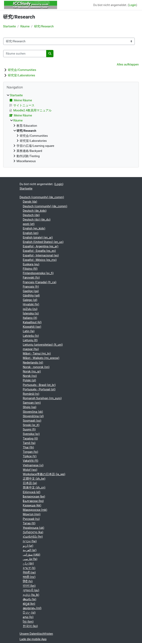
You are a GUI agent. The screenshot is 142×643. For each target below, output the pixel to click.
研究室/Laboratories (21, 75)
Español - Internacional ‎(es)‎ (41, 255)
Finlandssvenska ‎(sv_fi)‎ (38, 273)
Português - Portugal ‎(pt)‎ (39, 389)
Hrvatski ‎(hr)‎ (31, 304)
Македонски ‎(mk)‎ (35, 510)
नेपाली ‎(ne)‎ (29, 572)
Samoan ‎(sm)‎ (32, 402)
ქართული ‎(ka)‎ (33, 532)
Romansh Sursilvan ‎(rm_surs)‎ (42, 398)
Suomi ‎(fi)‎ (29, 429)
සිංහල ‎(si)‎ (29, 612)
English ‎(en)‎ (31, 233)
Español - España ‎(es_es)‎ (39, 251)
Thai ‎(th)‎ (28, 447)
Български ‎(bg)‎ (33, 501)
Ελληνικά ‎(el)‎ (31, 492)
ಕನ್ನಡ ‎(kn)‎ (29, 604)
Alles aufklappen (128, 64)
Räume (25, 26)
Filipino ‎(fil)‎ (30, 269)
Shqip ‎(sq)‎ (29, 407)
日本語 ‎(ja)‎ (30, 483)
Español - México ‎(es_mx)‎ (40, 260)
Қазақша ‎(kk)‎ (32, 505)
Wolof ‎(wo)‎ (30, 470)
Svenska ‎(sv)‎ (31, 434)
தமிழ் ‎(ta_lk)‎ (31, 595)
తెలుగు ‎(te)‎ (29, 599)
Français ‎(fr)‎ (31, 286)
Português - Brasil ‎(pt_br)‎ (39, 385)
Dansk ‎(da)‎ (30, 201)
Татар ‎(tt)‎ (29, 523)
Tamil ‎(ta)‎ (29, 443)
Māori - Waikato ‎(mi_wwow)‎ (41, 358)
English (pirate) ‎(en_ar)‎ (38, 237)
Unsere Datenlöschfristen (36, 634)
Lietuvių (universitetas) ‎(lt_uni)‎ (43, 344)
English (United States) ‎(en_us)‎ (43, 242)
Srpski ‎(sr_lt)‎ (31, 425)
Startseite (9, 26)
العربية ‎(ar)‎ (30, 550)
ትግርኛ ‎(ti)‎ (29, 568)
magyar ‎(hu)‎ (31, 349)
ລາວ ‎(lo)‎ (28, 617)
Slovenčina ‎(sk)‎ (33, 412)
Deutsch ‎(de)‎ (31, 215)
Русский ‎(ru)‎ (31, 519)
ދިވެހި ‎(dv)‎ (28, 563)
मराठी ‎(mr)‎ (29, 577)
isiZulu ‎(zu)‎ (30, 309)
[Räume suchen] (24, 53)
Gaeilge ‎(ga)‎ (31, 291)
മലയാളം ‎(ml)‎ (32, 608)
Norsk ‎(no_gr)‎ (32, 371)
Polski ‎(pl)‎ (29, 380)
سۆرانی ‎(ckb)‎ (31, 554)
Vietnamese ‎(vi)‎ (33, 465)
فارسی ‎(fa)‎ (30, 559)
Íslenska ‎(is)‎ (31, 313)
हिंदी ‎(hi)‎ (28, 581)
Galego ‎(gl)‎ (30, 300)
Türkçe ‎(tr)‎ (30, 456)
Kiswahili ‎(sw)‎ (32, 327)
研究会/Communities (22, 70)
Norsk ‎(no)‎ (30, 376)
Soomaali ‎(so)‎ (32, 420)
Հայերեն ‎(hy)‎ (33, 536)
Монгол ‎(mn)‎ (32, 514)
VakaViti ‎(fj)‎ (30, 461)
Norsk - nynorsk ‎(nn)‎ (36, 367)
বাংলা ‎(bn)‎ (29, 586)
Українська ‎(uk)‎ (33, 528)
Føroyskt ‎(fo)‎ (31, 277)
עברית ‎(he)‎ (30, 541)
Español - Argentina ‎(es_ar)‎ (40, 246)
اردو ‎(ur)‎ (28, 546)
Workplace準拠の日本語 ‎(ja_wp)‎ (44, 474)
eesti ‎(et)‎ (28, 224)
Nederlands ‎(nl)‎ (33, 362)
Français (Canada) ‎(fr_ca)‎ (39, 282)
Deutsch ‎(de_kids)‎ (35, 211)
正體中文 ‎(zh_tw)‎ (34, 478)
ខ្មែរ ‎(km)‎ (28, 621)
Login (132, 5)
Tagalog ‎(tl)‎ (30, 438)
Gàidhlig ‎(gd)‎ (31, 295)
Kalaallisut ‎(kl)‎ (32, 322)
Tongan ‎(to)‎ (30, 452)
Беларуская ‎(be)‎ (34, 496)
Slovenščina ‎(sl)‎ (33, 416)
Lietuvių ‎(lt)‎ (30, 340)
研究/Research (44, 26)
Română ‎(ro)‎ (31, 394)
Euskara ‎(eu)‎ (31, 264)
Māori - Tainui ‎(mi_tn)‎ (37, 353)
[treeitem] (71, 128)
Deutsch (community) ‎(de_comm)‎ (42, 197)
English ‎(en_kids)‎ (34, 228)
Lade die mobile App (33, 639)
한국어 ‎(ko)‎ (30, 626)
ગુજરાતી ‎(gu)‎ (31, 590)
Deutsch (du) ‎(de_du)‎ (36, 219)
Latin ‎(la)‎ (28, 331)
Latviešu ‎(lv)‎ (31, 336)
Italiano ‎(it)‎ (30, 318)
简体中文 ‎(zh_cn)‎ (34, 487)
